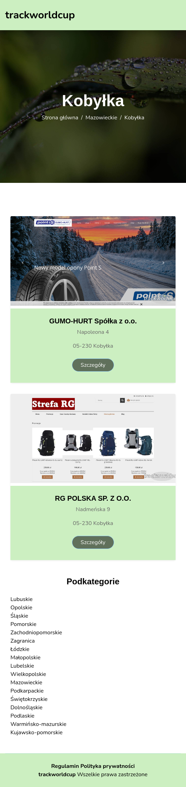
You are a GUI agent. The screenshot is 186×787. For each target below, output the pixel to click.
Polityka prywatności (107, 766)
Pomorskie (23, 624)
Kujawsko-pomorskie (36, 732)
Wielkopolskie (28, 674)
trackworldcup (57, 774)
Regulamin (65, 766)
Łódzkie (19, 649)
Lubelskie (22, 666)
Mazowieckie (102, 117)
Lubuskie (21, 599)
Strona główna (60, 117)
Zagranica (22, 641)
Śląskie (19, 616)
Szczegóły (93, 365)
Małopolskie (25, 657)
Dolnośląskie (26, 707)
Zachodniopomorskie (36, 632)
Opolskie (21, 607)
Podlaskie (22, 716)
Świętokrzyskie (29, 699)
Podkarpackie (27, 691)
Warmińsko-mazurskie (38, 724)
